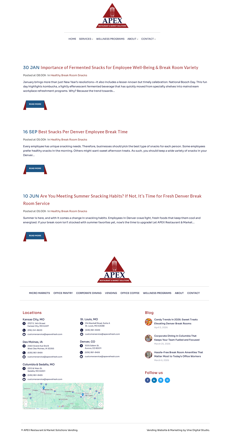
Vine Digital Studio (198, 430)
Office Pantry (63, 293)
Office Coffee (130, 293)
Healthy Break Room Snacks (69, 75)
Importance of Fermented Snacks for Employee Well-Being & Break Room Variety (119, 67)
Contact (193, 293)
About (179, 293)
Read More (35, 104)
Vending (111, 293)
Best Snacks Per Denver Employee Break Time (83, 131)
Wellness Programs (157, 293)
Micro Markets (39, 293)
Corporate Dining (89, 293)
